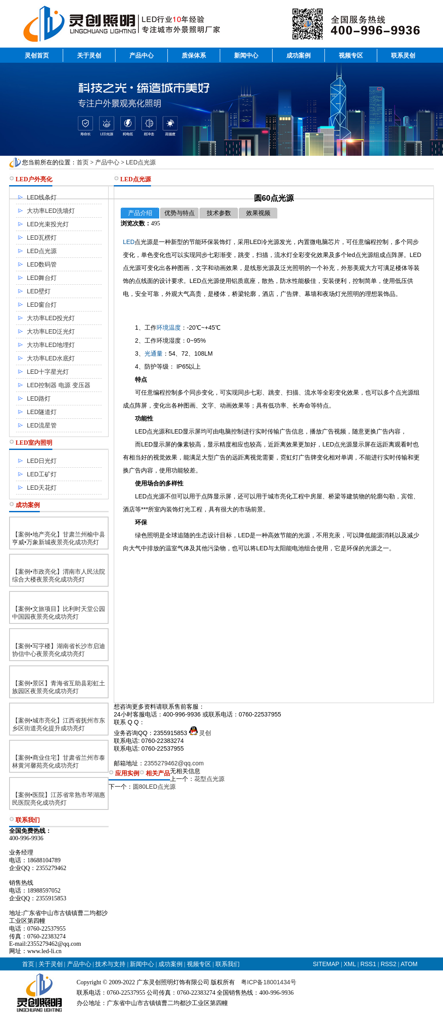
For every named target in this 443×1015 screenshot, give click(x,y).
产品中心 (141, 55)
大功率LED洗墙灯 (51, 210)
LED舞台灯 (42, 277)
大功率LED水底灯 (51, 358)
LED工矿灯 (42, 474)
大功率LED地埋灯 (51, 344)
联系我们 (227, 963)
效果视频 (258, 213)
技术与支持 (110, 963)
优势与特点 (179, 213)
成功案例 (298, 55)
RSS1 (369, 963)
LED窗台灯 (42, 304)
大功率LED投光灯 (51, 318)
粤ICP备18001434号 (268, 982)
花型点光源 (209, 778)
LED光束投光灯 (48, 224)
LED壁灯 (39, 291)
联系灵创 (403, 55)
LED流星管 (42, 425)
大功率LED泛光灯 (51, 331)
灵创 (200, 732)
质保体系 (194, 55)
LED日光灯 (42, 460)
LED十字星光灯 (48, 371)
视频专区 (351, 55)
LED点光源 (141, 162)
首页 (83, 162)
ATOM (409, 963)
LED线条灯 (42, 197)
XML (349, 963)
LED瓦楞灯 (42, 237)
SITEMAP (326, 963)
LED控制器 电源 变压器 (58, 385)
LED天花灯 (42, 487)
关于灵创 (89, 55)
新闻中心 (246, 55)
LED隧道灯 (42, 411)
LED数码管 (42, 264)
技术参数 (219, 213)
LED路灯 (39, 398)
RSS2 (389, 963)
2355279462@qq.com (174, 763)
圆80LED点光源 (154, 786)
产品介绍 (140, 213)
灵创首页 (37, 55)
